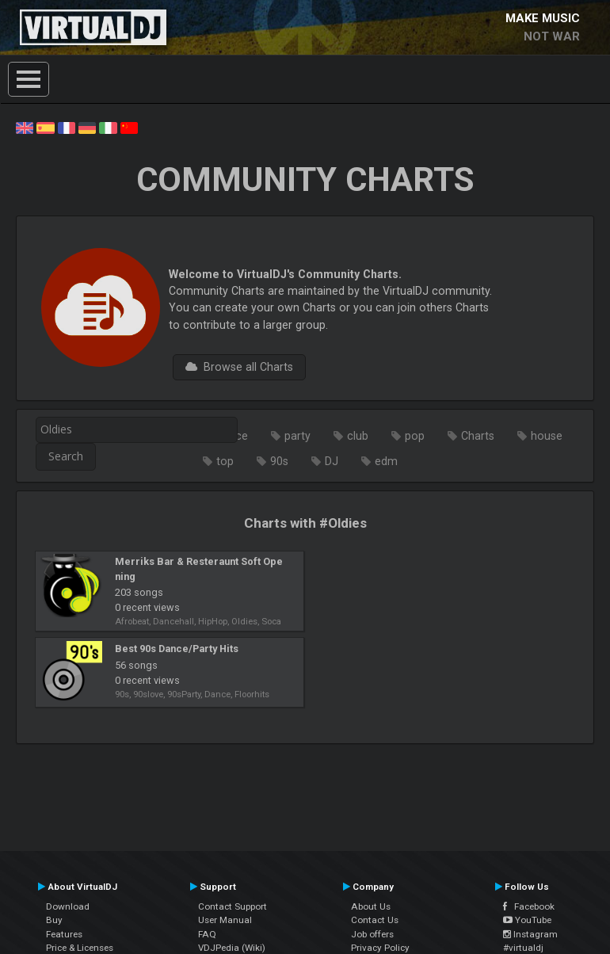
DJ (331, 461)
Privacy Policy (380, 947)
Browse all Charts (239, 367)
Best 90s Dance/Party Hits (176, 648)
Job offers (372, 934)
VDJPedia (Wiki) (231, 947)
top (225, 461)
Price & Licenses (79, 947)
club (357, 435)
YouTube (527, 919)
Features (64, 934)
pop (415, 435)
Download (68, 906)
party (297, 435)
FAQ (207, 934)
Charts (477, 435)
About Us (371, 906)
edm (386, 461)
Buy (54, 919)
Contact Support (232, 906)
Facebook (529, 906)
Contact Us (374, 919)
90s (279, 461)
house (546, 435)
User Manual (225, 919)
